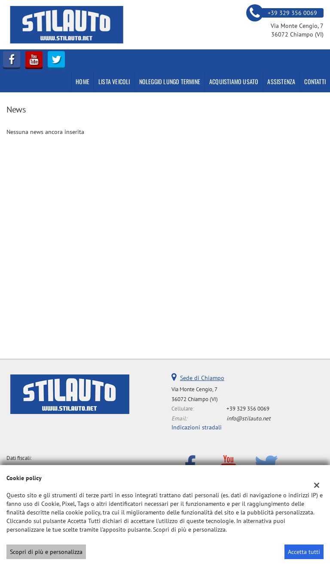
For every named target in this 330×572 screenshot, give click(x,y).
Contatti (315, 81)
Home (82, 81)
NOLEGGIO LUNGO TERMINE (169, 81)
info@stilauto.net (248, 418)
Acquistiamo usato (233, 81)
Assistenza (281, 81)
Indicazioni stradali (196, 427)
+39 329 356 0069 (247, 408)
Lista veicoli (114, 81)
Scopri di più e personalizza (46, 552)
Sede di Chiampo (202, 378)
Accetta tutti (304, 552)
